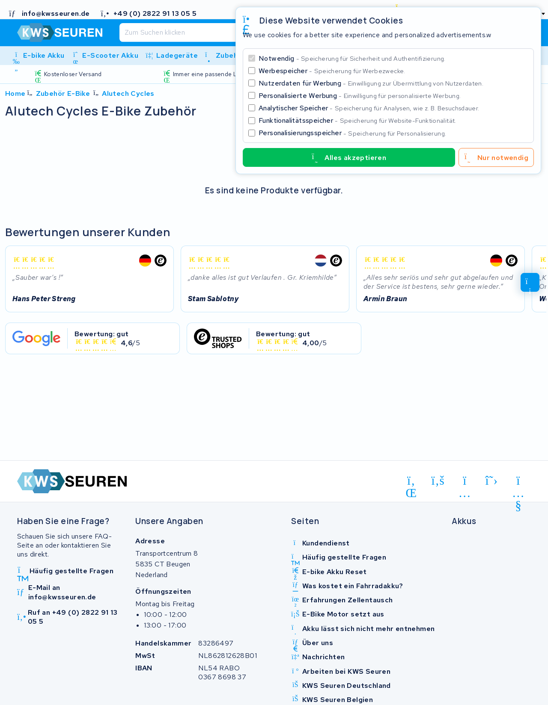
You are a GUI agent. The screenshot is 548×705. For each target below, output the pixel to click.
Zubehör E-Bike (63, 93)
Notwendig (352, 58)
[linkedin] (411, 482)
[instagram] (464, 482)
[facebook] (438, 480)
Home (15, 93)
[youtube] (518, 482)
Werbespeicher (332, 70)
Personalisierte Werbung (360, 95)
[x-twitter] (491, 480)
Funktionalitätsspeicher (357, 120)
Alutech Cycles (128, 93)
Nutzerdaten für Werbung (371, 83)
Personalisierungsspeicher (352, 132)
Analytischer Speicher (369, 108)
